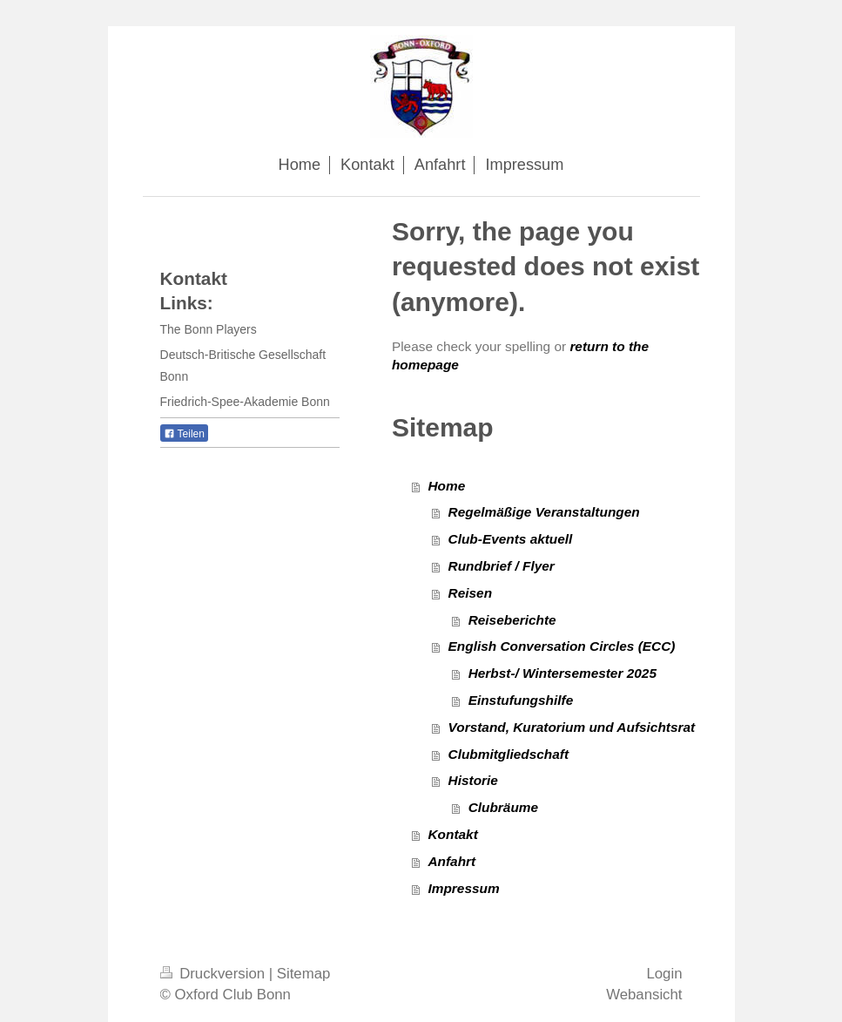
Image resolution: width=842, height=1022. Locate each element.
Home (446, 485)
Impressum (463, 888)
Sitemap (304, 973)
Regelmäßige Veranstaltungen (544, 511)
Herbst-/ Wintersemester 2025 (562, 673)
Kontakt (452, 834)
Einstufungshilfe (521, 700)
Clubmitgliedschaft (508, 754)
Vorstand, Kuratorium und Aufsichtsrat (572, 727)
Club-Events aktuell (510, 538)
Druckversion (214, 973)
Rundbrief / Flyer (501, 565)
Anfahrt (451, 861)
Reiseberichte (512, 620)
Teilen (184, 434)
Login (664, 973)
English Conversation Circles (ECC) (562, 646)
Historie (473, 780)
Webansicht (644, 994)
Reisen (470, 592)
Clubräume (503, 807)
